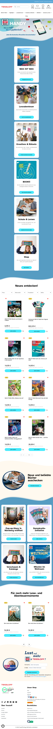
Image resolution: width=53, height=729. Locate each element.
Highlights (12, 13)
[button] (23, 331)
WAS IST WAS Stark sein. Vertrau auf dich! (38, 359)
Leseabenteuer (20, 13)
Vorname (27, 665)
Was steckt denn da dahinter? (35, 623)
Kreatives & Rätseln (30, 13)
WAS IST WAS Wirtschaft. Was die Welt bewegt (38, 398)
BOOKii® (39, 13)
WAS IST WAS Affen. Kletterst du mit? (14, 398)
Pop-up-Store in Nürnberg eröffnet (14, 529)
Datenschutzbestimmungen (38, 676)
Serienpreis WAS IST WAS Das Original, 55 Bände (38, 320)
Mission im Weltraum (39, 568)
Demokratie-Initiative (39, 529)
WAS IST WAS (4, 13)
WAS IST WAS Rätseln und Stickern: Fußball (13, 319)
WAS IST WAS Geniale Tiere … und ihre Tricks (38, 438)
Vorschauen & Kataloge (13, 568)
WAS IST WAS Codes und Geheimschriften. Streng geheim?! (13, 438)
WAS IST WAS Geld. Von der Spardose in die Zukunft (14, 359)
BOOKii (26, 182)
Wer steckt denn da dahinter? (11, 623)
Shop (26, 16)
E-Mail (26, 668)
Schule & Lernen (47, 13)
